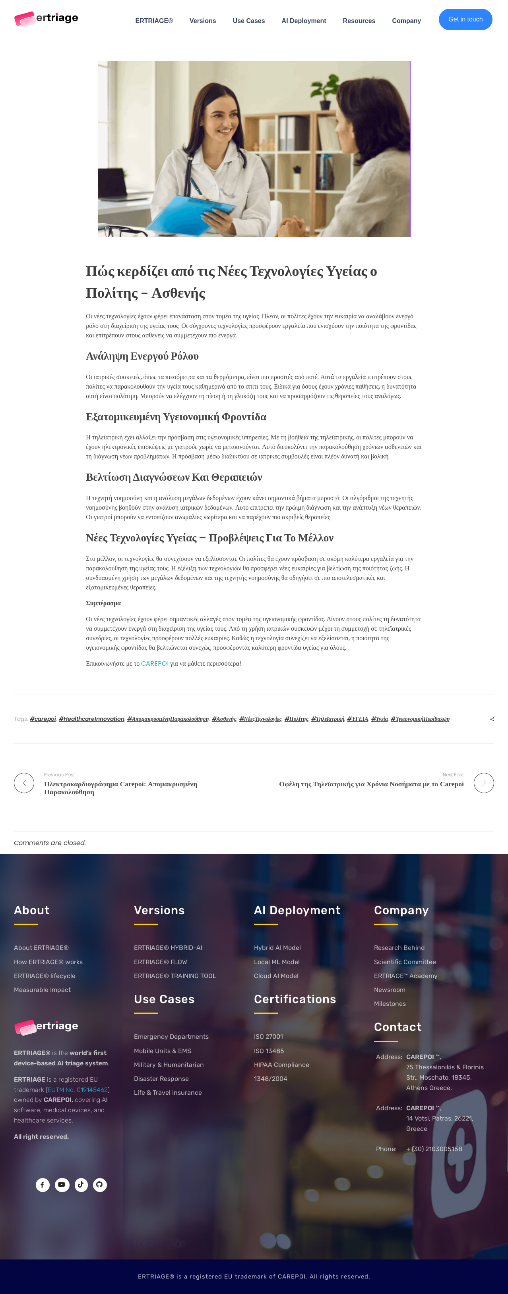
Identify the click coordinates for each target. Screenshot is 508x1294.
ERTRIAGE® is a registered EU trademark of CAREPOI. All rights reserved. (254, 1276)
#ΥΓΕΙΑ (357, 719)
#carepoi (43, 719)
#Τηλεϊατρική (328, 719)
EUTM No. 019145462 (78, 1090)
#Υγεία (379, 719)
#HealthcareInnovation (91, 719)
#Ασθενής (224, 719)
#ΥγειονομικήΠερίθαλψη (420, 719)
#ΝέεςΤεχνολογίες (260, 719)
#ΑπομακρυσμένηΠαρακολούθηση (168, 719)
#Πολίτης (296, 719)
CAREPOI (155, 663)
